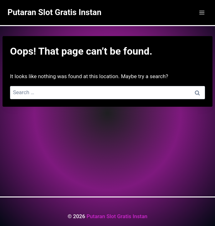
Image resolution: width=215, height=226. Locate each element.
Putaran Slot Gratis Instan (116, 216)
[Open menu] (201, 12)
